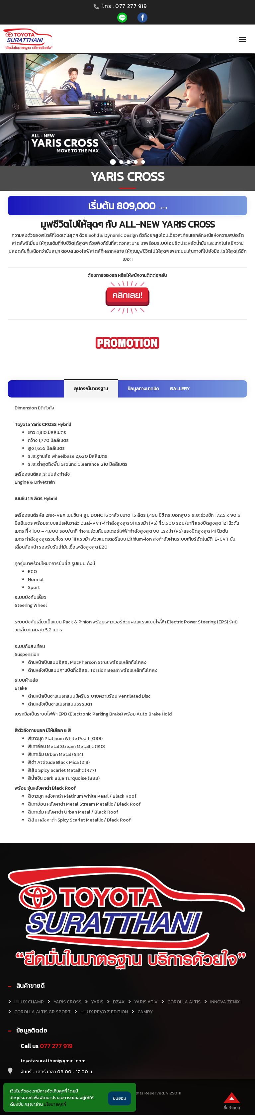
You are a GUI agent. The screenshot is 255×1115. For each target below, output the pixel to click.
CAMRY (145, 1011)
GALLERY (180, 388)
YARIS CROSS (67, 1001)
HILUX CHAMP (29, 1001)
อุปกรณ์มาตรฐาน (91, 388)
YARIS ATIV (146, 1001)
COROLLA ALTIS (184, 1001)
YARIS (97, 1001)
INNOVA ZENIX (225, 1001)
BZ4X (119, 1001)
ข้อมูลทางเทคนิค (143, 388)
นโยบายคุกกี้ (55, 1104)
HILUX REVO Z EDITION (104, 1011)
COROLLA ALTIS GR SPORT (42, 1011)
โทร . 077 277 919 (124, 6)
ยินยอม (119, 1098)
